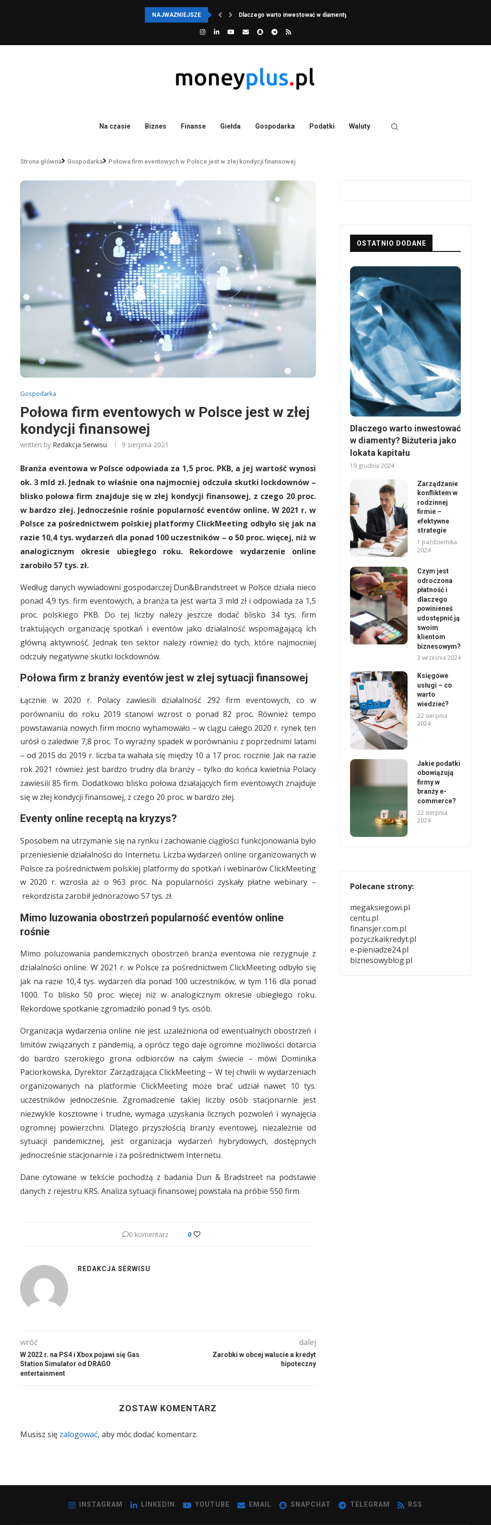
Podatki (322, 126)
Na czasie (114, 126)
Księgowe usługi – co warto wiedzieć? (434, 690)
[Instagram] (202, 31)
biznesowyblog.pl (381, 960)
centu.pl (364, 918)
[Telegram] (274, 31)
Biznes (155, 126)
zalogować (78, 1434)
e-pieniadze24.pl (379, 949)
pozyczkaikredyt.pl (383, 939)
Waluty (359, 126)
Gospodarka (275, 126)
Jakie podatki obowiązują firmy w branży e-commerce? (438, 782)
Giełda (230, 126)
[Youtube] (230, 31)
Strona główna (40, 161)
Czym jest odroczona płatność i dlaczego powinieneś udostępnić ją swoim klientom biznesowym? (439, 608)
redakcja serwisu (80, 444)
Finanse (193, 126)
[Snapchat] (260, 31)
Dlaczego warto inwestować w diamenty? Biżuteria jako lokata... (325, 15)
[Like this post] (203, 1234)
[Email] (246, 31)
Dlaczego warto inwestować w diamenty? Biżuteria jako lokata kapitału (405, 440)
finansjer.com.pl (378, 928)
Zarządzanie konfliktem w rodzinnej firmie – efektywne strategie (437, 507)
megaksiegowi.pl (380, 907)
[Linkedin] (216, 31)
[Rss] (288, 31)
